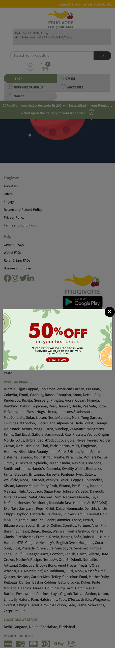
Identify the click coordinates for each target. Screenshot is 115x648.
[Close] (110, 312)
